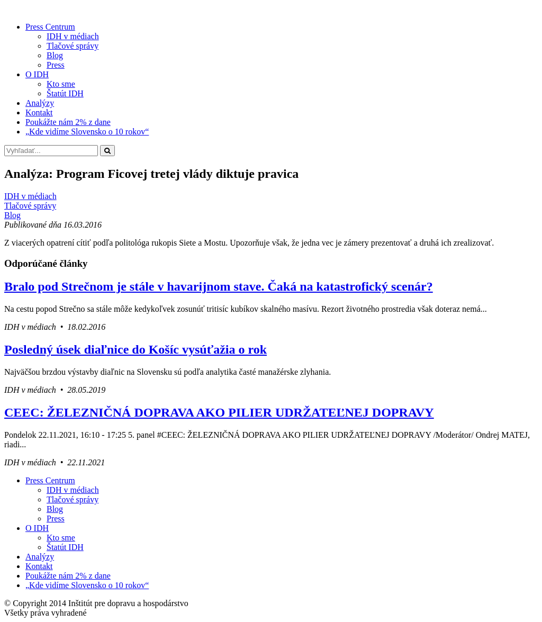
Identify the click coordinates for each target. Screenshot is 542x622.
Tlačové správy (72, 45)
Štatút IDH (65, 93)
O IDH (37, 74)
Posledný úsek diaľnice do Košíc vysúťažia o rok (135, 349)
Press (56, 64)
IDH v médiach (73, 36)
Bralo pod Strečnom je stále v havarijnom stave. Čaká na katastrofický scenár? (218, 286)
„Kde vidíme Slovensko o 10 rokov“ (87, 131)
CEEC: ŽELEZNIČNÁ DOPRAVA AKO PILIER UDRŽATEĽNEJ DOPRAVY (219, 412)
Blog (55, 55)
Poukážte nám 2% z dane (68, 122)
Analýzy (39, 102)
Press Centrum (50, 26)
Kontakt (39, 112)
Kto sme (61, 83)
